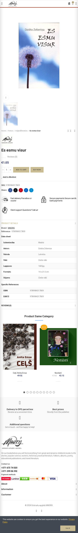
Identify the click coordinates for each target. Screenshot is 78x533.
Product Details (9, 223)
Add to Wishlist (9, 177)
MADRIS (11, 228)
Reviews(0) (6, 305)
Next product (75, 130)
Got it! (68, 528)
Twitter (15, 190)
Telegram (31, 190)
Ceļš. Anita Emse (20, 373)
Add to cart (21, 170)
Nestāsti (58, 373)
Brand (4, 228)
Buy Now (37, 170)
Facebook (10, 190)
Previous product (68, 130)
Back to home (71, 130)
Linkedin (26, 190)
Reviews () (12, 157)
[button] (24, 392)
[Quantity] (6, 170)
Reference (5, 231)
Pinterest (20, 190)
